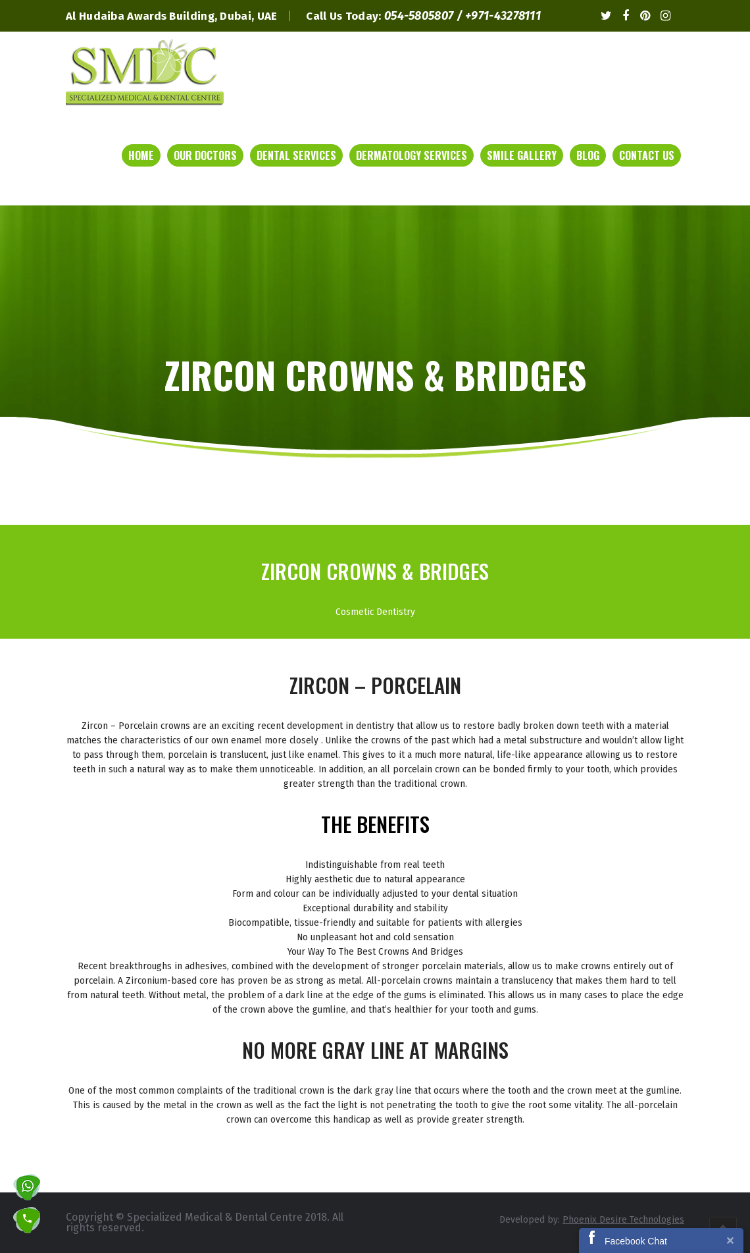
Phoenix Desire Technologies (623, 1219)
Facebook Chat (636, 1241)
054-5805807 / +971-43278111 (462, 16)
